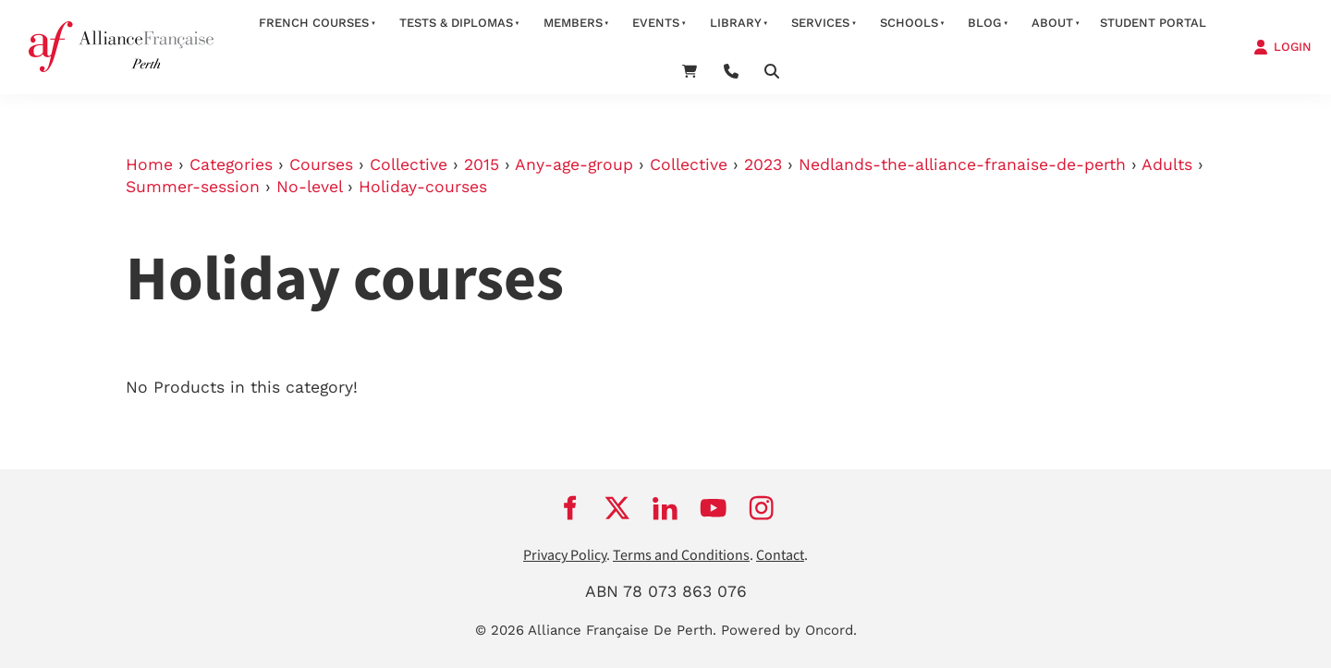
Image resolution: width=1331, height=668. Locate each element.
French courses (314, 23)
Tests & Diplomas (456, 23)
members (573, 23)
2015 (481, 164)
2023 (763, 164)
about (1052, 23)
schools (909, 23)
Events (655, 23)
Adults (1167, 164)
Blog (984, 23)
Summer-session (193, 186)
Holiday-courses (423, 186)
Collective (408, 164)
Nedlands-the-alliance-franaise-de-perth (962, 164)
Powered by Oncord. (789, 630)
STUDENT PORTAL (1153, 23)
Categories (231, 164)
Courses (321, 164)
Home (149, 164)
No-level (309, 186)
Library (736, 23)
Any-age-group (574, 164)
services (820, 23)
